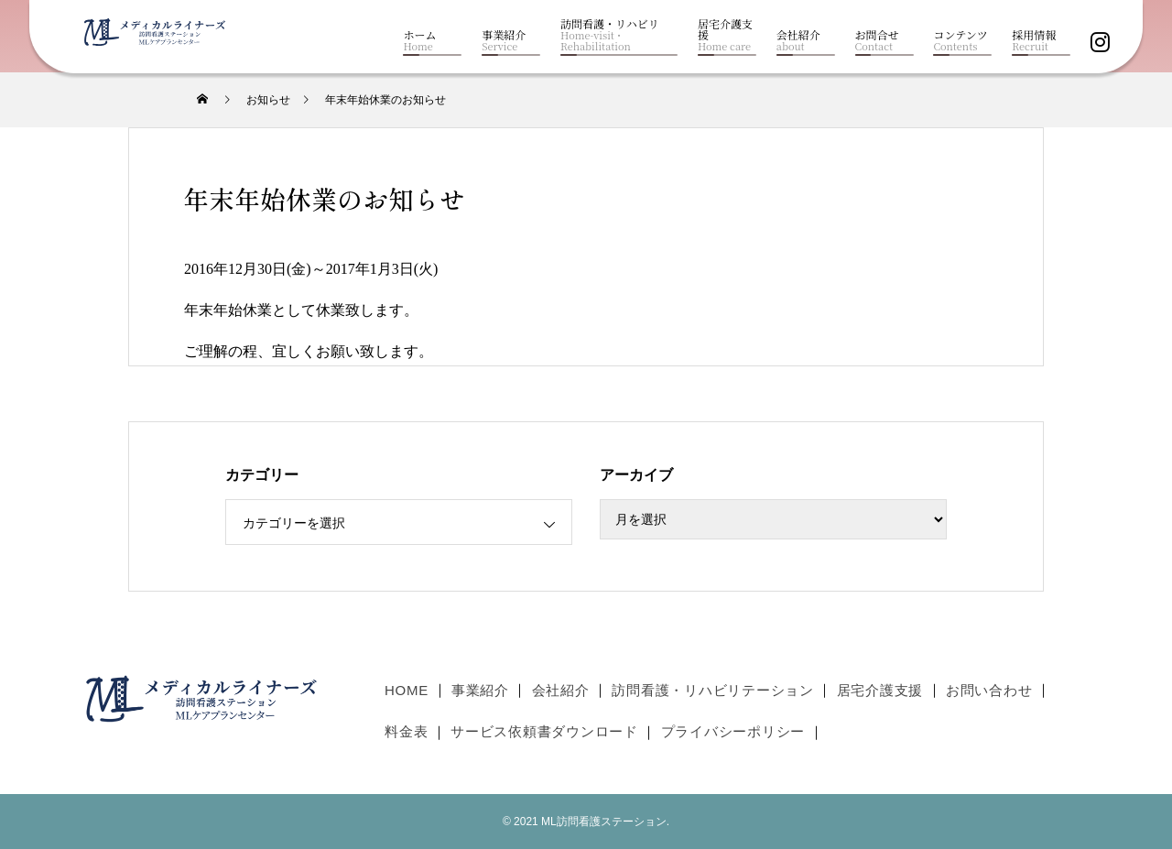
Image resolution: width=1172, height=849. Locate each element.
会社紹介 (561, 689)
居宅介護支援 (880, 689)
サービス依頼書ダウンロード (544, 731)
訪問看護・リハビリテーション (713, 689)
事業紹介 (480, 689)
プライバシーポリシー (733, 731)
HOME (407, 689)
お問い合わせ (989, 689)
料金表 (406, 731)
